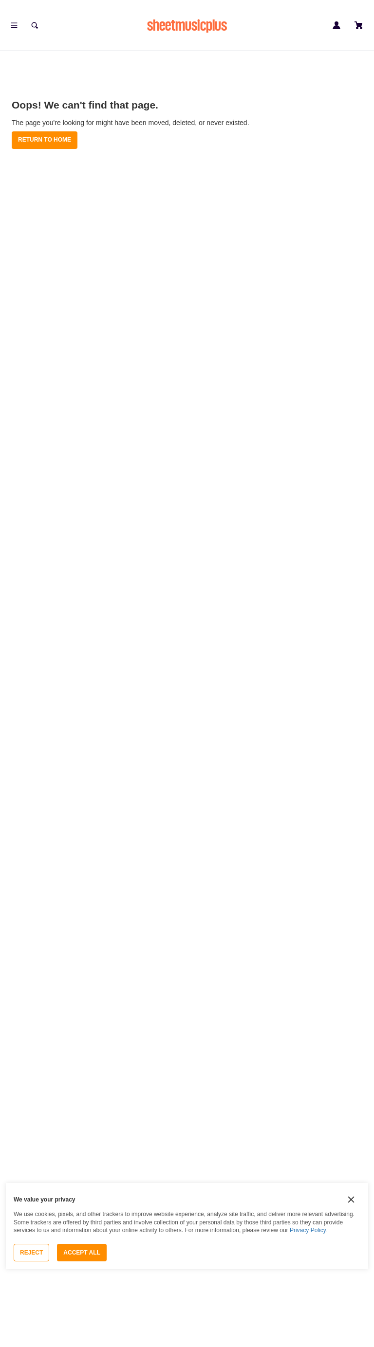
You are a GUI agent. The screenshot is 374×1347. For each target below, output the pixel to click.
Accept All (81, 1252)
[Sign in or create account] (336, 25)
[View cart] (359, 25)
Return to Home (44, 139)
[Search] (34, 25)
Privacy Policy (308, 1230)
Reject (31, 1252)
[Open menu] (14, 25)
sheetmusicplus (187, 25)
